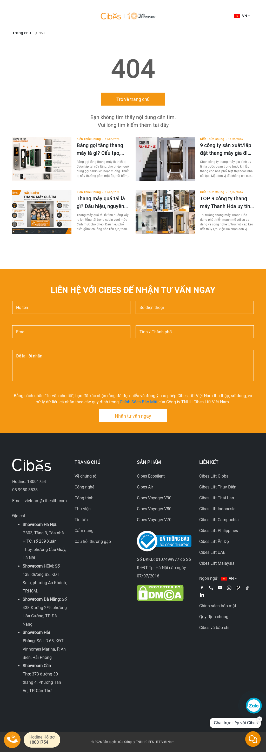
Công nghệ (84, 487)
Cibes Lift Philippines (218, 530)
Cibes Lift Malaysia (217, 563)
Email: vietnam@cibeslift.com (39, 500)
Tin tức (81, 519)
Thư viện (83, 508)
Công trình (84, 497)
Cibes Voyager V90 (154, 497)
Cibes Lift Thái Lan (216, 497)
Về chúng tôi (86, 476)
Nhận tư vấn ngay (133, 416)
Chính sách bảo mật (217, 605)
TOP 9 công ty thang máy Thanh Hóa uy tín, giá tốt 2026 (225, 202)
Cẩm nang (84, 530)
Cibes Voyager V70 (154, 519)
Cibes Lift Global (214, 476)
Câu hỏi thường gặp (93, 541)
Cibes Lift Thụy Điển (217, 487)
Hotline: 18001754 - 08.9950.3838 (30, 485)
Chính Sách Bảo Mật (138, 401)
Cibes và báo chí (214, 627)
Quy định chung (213, 616)
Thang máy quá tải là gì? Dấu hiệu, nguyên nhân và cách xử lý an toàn (101, 202)
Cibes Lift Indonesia (217, 508)
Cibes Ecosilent (151, 476)
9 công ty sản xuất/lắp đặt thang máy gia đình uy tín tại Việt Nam (226, 149)
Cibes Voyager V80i (154, 508)
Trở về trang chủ (133, 99)
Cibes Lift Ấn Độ (214, 541)
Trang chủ (21, 32)
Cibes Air (145, 487)
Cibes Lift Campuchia (219, 519)
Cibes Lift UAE (212, 552)
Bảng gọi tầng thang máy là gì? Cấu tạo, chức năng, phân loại (100, 149)
